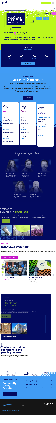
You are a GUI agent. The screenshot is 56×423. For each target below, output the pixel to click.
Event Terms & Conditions (15, 413)
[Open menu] (53, 3)
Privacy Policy (25, 413)
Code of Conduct (5, 413)
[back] (2, 275)
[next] (54, 275)
